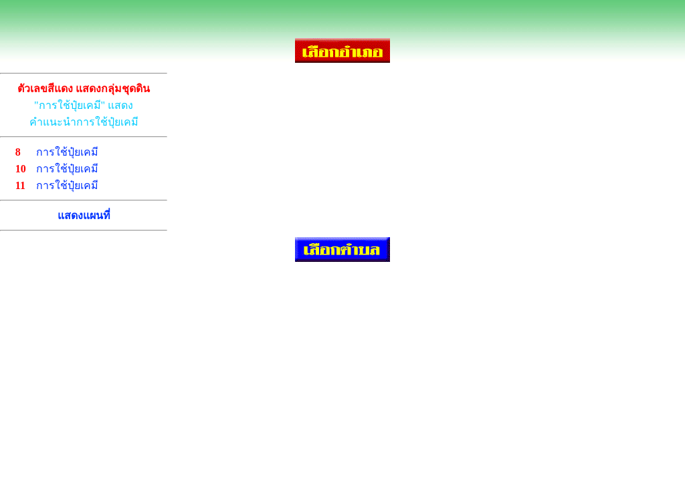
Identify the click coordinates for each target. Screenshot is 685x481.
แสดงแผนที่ (84, 215)
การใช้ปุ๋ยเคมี (67, 152)
